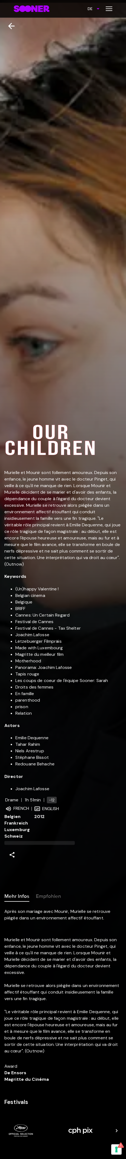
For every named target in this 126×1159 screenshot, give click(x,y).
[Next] (117, 1131)
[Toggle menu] (109, 8)
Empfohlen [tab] (48, 895)
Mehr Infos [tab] (16, 895)
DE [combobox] (90, 8)
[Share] (12, 854)
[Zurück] (9, 26)
